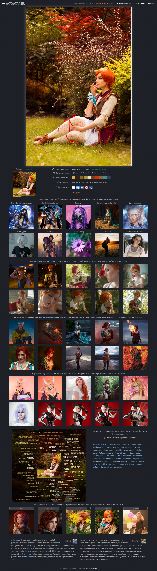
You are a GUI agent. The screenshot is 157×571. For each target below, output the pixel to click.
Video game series (109, 464)
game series (47, 554)
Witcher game (98, 447)
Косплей (85, 173)
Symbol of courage (136, 461)
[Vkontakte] (82, 187)
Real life (118, 450)
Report (76, 193)
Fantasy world (136, 444)
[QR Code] (73, 187)
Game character (114, 444)
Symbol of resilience (126, 464)
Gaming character (112, 447)
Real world (109, 456)
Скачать (30, 169)
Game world (129, 450)
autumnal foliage (26, 557)
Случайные (139, 3)
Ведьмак (96, 173)
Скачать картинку (99, 169)
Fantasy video (98, 456)
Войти (152, 3)
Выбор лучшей (124, 3)
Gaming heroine (121, 453)
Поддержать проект (105, 3)
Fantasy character (99, 444)
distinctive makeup (27, 551)
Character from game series (111, 467)
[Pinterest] (86, 187)
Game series (108, 450)
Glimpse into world (123, 459)
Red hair (126, 444)
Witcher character (106, 453)
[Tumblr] (91, 187)
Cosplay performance (118, 461)
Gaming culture (135, 453)
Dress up (96, 464)
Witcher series (126, 447)
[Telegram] (78, 187)
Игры (75, 173)
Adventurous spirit (123, 456)
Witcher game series (100, 461)
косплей (49, 374)
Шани (106, 173)
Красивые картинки (68, 569)
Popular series (138, 459)
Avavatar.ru (76, 182)
